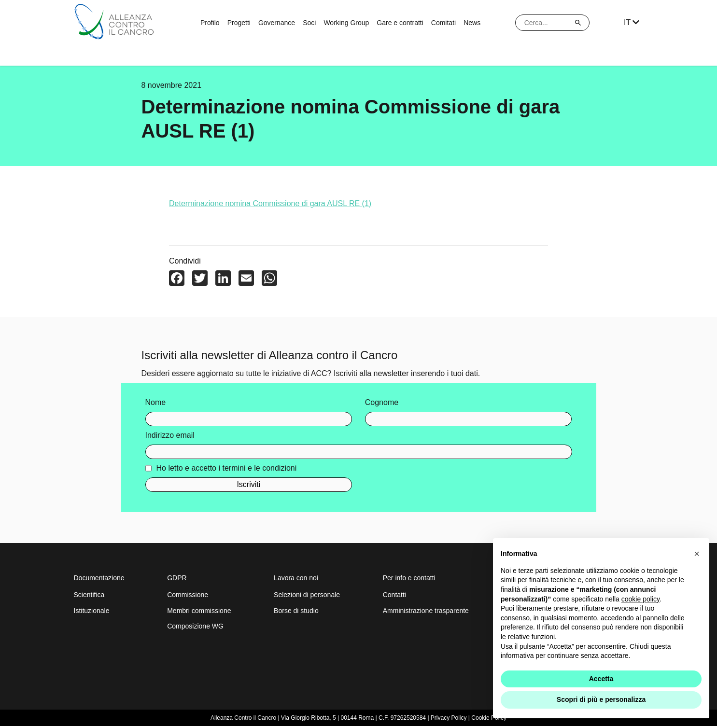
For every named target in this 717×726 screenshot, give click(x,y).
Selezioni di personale (307, 595)
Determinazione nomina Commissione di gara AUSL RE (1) (270, 206)
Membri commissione (199, 610)
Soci (309, 23)
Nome (155, 405)
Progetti (239, 23)
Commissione (187, 595)
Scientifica (89, 595)
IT (631, 22)
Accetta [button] (601, 679)
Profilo (210, 23)
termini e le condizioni (259, 470)
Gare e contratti (400, 23)
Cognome (381, 405)
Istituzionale (92, 610)
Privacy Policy (449, 717)
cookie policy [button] (640, 599)
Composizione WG (195, 626)
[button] (696, 553)
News (472, 23)
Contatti (394, 595)
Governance (276, 23)
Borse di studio (296, 610)
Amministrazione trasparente (426, 610)
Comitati (443, 23)
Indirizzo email (170, 437)
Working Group (346, 23)
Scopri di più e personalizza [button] (601, 699)
